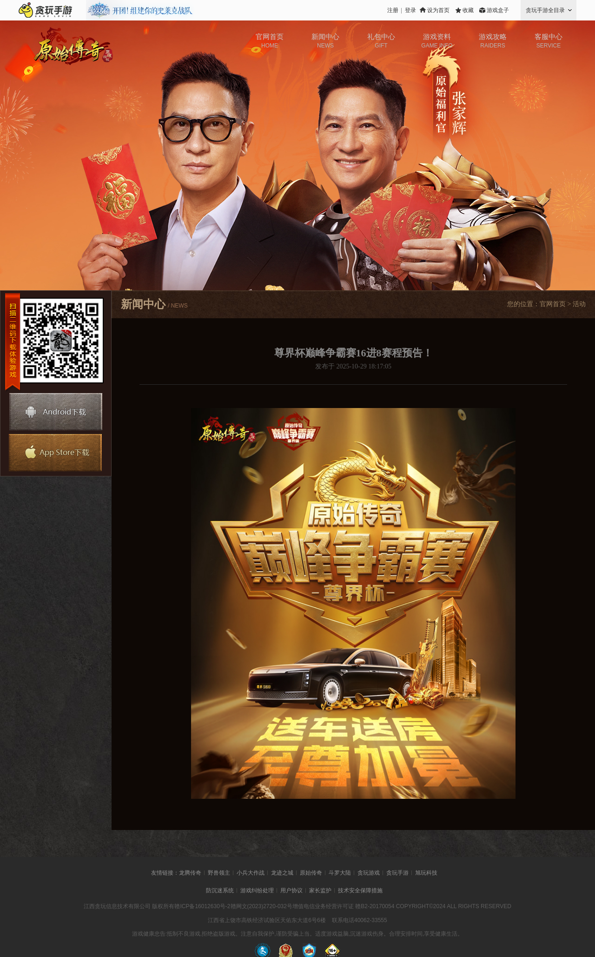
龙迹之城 (282, 873)
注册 (392, 10)
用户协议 (291, 890)
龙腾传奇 (190, 873)
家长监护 (320, 890)
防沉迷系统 (220, 890)
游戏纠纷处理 (257, 890)
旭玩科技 (426, 873)
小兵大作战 (250, 873)
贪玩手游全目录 (545, 10)
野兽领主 (219, 873)
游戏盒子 (498, 10)
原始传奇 (311, 873)
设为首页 (438, 10)
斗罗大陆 (340, 873)
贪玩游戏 (368, 873)
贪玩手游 (397, 873)
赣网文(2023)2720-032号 (261, 906)
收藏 (468, 10)
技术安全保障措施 (360, 890)
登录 (410, 10)
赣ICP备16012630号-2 (202, 906)
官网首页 (553, 304)
